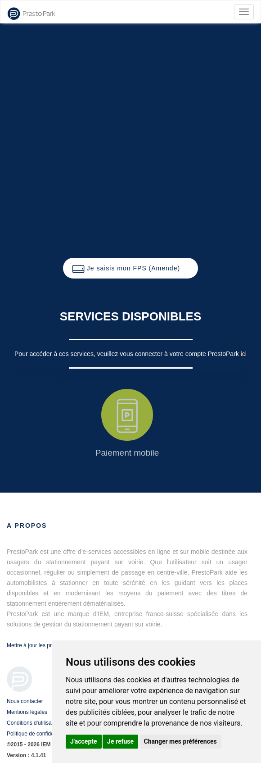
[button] (130, 268)
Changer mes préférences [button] (180, 741)
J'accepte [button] (83, 741)
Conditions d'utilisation (33, 723)
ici (244, 353)
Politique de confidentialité (38, 734)
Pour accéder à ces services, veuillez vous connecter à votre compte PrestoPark (127, 353)
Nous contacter (25, 701)
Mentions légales (27, 712)
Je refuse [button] (120, 741)
